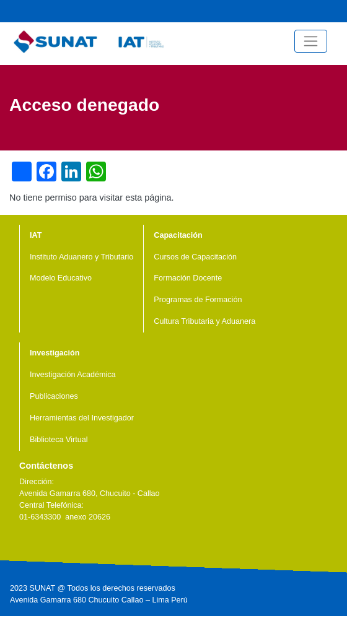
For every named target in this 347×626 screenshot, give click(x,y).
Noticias (257, 11)
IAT (36, 235)
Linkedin (64, 545)
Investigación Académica (73, 374)
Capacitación (178, 235)
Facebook (317, 11)
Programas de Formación (198, 299)
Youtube (297, 11)
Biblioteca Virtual (59, 439)
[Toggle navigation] (310, 41)
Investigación (54, 353)
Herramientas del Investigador (82, 418)
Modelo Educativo (61, 278)
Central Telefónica (336, 11)
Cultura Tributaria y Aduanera (204, 321)
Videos (277, 11)
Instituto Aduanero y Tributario (81, 257)
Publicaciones (54, 396)
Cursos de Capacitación (195, 257)
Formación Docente (188, 278)
